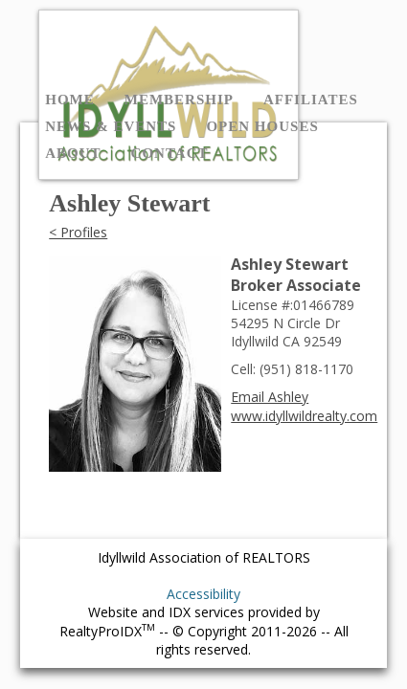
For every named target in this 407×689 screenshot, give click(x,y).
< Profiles (78, 232)
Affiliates (310, 99)
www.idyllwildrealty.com (304, 416)
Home (70, 99)
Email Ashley (269, 397)
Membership (179, 99)
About (73, 153)
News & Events (110, 126)
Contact (170, 153)
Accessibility (203, 594)
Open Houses (262, 126)
